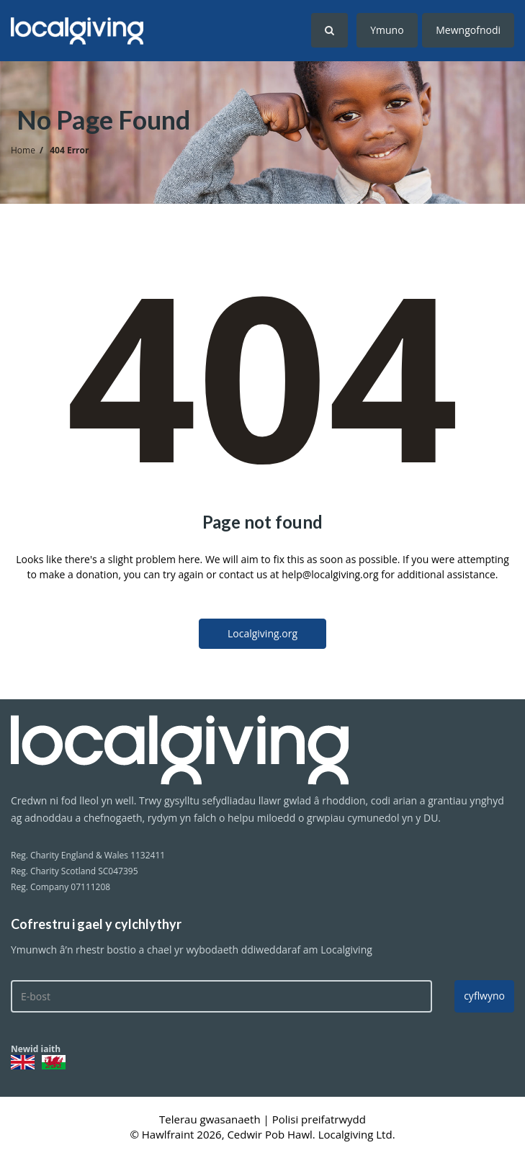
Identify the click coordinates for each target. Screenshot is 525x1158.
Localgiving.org (262, 633)
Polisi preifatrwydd (319, 1119)
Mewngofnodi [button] (468, 30)
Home (23, 150)
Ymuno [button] (386, 30)
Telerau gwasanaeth (211, 1119)
